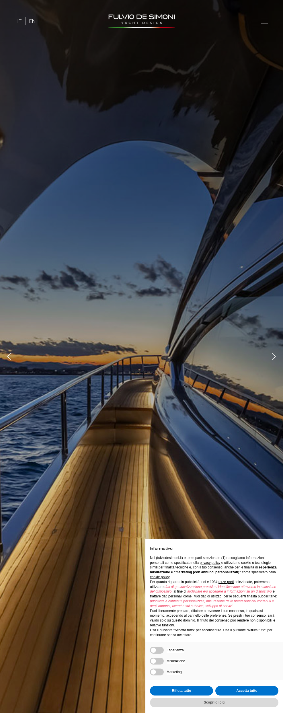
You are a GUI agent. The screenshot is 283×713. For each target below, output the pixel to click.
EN (32, 21)
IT (19, 21)
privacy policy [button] (210, 563)
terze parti (226, 582)
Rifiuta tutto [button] (181, 691)
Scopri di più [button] (214, 702)
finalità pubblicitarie (261, 596)
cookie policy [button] (159, 577)
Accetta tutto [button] (246, 691)
